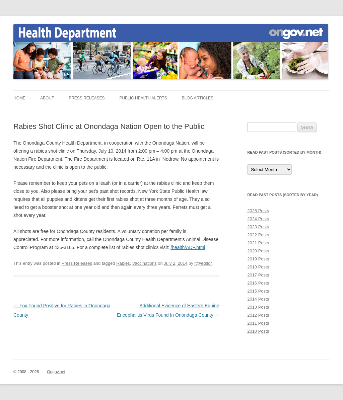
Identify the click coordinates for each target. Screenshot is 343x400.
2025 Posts (258, 210)
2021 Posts (258, 242)
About (47, 98)
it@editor (203, 263)
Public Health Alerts (143, 98)
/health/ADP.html (187, 247)
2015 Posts (258, 291)
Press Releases (87, 98)
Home (19, 98)
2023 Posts (258, 226)
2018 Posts (258, 266)
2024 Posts (258, 218)
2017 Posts (258, 274)
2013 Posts (258, 307)
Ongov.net (56, 372)
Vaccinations (144, 263)
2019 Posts (258, 258)
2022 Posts (258, 234)
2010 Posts (258, 331)
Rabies (123, 263)
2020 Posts (258, 250)
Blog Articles (197, 98)
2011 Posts (258, 323)
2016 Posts (258, 283)
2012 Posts (258, 315)
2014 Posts (258, 299)
